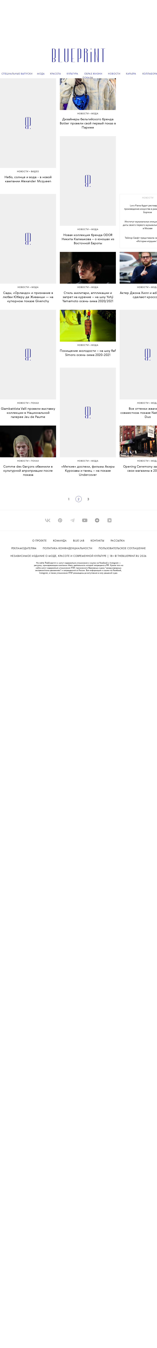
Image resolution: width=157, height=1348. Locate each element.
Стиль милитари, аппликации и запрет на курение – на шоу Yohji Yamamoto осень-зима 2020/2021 (87, 297)
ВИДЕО (35, 172)
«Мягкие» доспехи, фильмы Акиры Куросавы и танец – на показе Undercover (88, 471)
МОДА (35, 287)
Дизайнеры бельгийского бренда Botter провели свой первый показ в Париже (88, 123)
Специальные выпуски (17, 74)
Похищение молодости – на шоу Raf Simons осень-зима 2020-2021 (88, 353)
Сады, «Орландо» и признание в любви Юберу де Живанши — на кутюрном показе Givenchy (28, 297)
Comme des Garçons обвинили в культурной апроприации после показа (28, 471)
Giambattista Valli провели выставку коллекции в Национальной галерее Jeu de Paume (28, 413)
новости (147, 198)
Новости (23, 172)
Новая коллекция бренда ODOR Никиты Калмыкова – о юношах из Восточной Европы (88, 239)
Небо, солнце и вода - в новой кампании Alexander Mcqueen (28, 179)
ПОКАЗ (35, 403)
